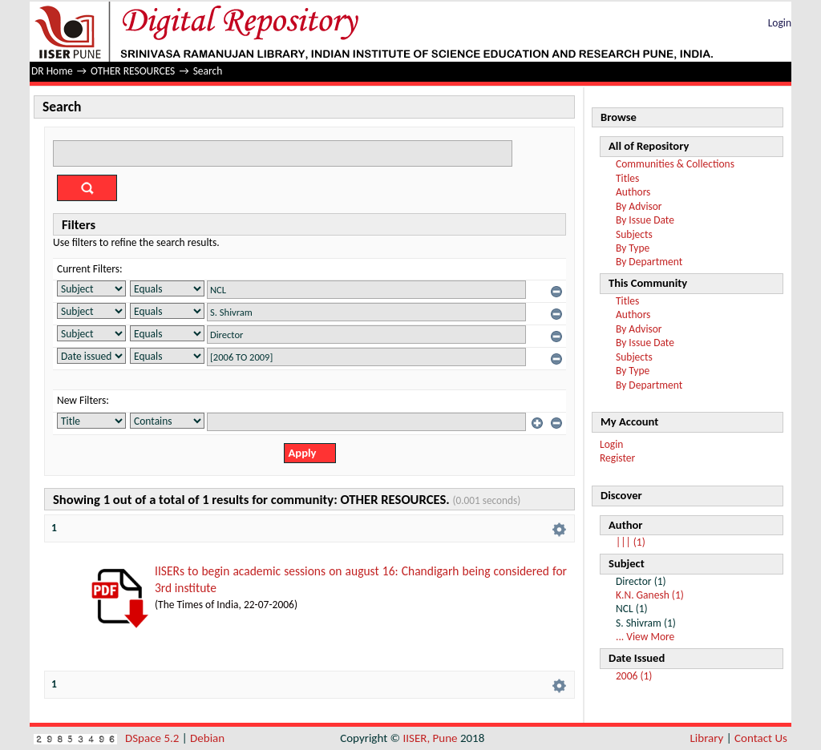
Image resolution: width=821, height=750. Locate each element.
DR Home (52, 71)
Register (617, 458)
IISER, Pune (429, 738)
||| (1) (630, 542)
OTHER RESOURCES (133, 71)
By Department (649, 261)
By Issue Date (645, 220)
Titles (627, 178)
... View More (645, 636)
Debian (207, 738)
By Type (632, 248)
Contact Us (760, 738)
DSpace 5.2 (153, 738)
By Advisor (639, 206)
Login (779, 23)
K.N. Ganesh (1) (650, 595)
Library (707, 738)
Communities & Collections (675, 164)
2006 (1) (634, 676)
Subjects (634, 234)
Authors (633, 192)
